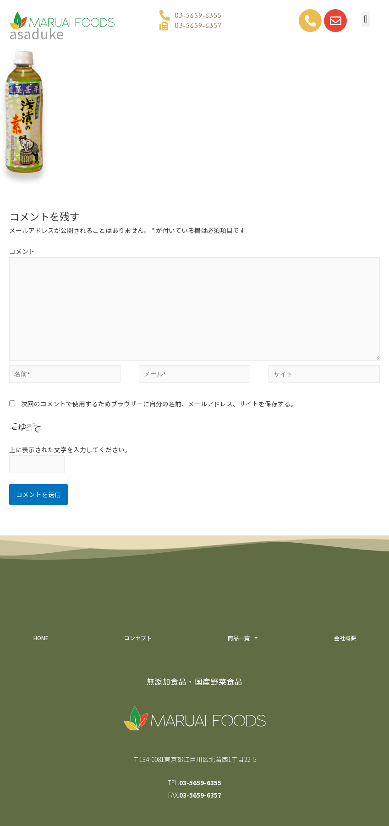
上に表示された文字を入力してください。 (70, 449)
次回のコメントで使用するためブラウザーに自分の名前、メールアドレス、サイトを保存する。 (159, 403)
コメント (22, 251)
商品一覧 (243, 638)
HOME (41, 638)
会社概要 (345, 638)
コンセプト (138, 638)
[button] (366, 19)
